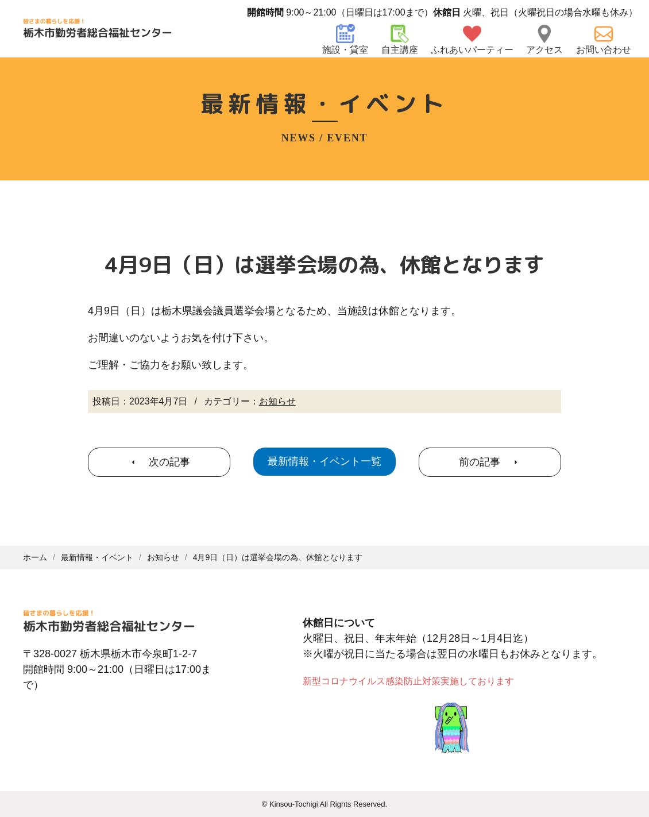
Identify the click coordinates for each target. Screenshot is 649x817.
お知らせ (277, 401)
